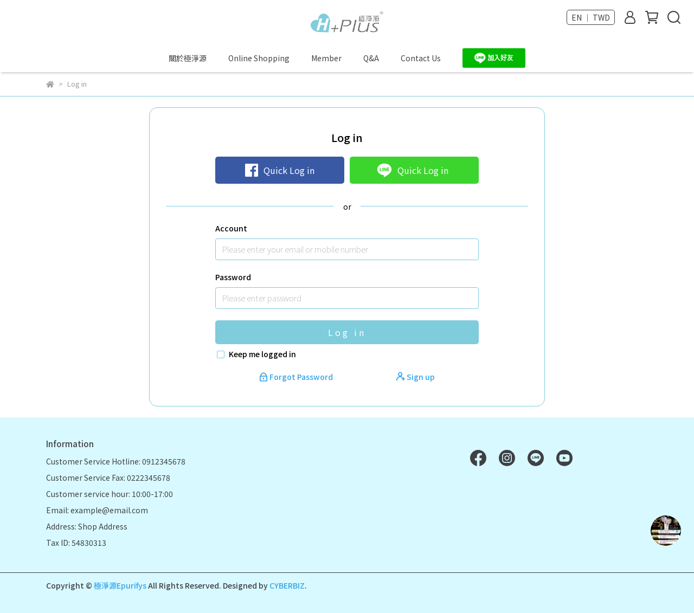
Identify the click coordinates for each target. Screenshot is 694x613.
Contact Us (421, 58)
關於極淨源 (188, 58)
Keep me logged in (262, 354)
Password (233, 277)
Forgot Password (297, 376)
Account (231, 228)
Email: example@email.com (97, 510)
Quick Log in (279, 170)
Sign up (415, 376)
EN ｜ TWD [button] (590, 17)
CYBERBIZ (287, 585)
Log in (347, 332)
